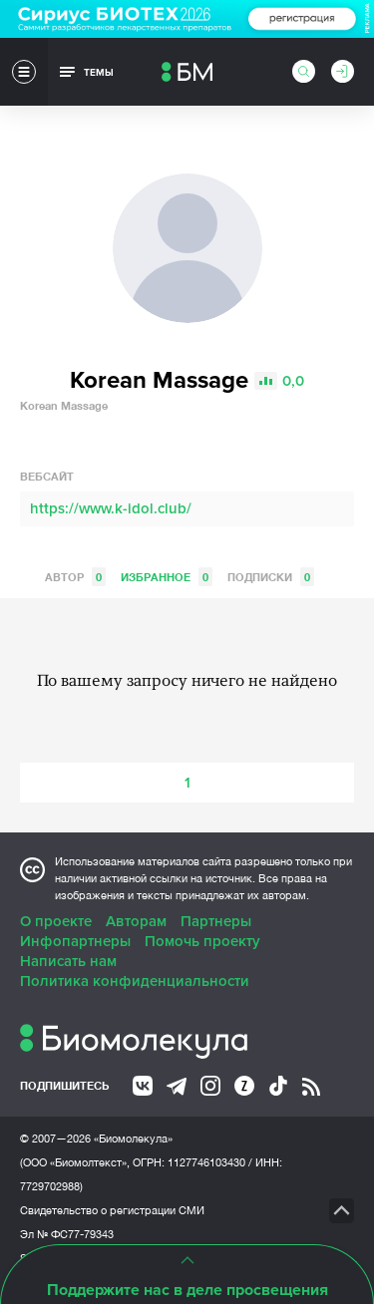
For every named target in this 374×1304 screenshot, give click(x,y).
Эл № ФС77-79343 (67, 1234)
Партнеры (216, 921)
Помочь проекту (202, 941)
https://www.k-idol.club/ (110, 508)
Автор (75, 576)
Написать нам (68, 961)
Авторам (136, 921)
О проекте (56, 921)
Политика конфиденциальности (134, 981)
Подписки (270, 576)
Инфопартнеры (75, 941)
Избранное (166, 576)
